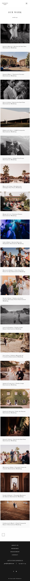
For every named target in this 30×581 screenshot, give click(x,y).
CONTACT (15, 554)
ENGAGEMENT (15, 551)
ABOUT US (15, 545)
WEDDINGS (15, 548)
